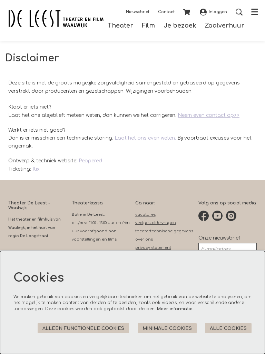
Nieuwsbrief (137, 12)
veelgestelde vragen (155, 223)
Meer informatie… (176, 308)
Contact (166, 12)
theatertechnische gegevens (164, 231)
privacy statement (153, 248)
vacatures (145, 214)
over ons (144, 239)
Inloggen (213, 12)
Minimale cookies (167, 328)
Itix (36, 169)
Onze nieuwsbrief (219, 238)
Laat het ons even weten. (145, 138)
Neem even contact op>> (208, 115)
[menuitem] (120, 25)
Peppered (90, 160)
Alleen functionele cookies (83, 328)
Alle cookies (228, 328)
